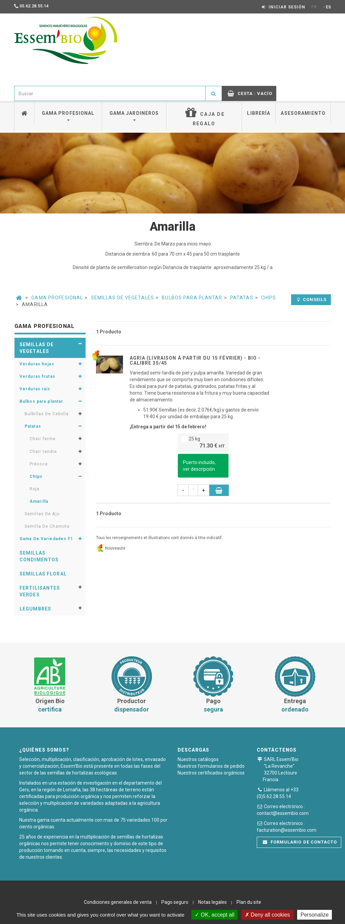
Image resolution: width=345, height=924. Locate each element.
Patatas (241, 297)
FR (314, 7)
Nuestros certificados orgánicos (211, 773)
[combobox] (110, 93)
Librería (258, 113)
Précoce (39, 464)
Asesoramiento (303, 113)
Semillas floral (43, 573)
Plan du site (249, 902)
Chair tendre (43, 451)
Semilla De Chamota (47, 526)
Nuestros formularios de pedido (211, 766)
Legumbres (35, 609)
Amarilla (39, 501)
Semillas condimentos (39, 556)
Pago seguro (174, 902)
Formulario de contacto (300, 842)
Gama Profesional (57, 297)
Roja (34, 489)
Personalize (315, 915)
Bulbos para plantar (192, 297)
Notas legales (212, 902)
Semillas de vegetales (122, 297)
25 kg (203, 443)
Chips (268, 297)
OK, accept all (214, 915)
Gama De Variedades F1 (46, 538)
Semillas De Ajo (42, 514)
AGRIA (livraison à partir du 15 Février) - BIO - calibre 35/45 (195, 360)
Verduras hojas (37, 364)
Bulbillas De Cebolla (47, 413)
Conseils (311, 299)
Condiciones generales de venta (118, 902)
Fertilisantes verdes (40, 591)
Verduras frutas (37, 376)
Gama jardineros (134, 115)
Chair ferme (43, 438)
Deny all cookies (267, 915)
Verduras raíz (35, 389)
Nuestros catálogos (198, 759)
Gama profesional (68, 115)
